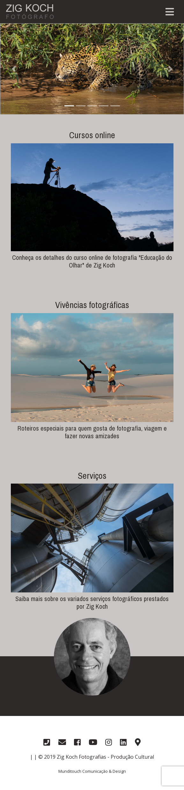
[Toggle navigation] (169, 12)
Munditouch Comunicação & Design (92, 771)
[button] (14, 69)
